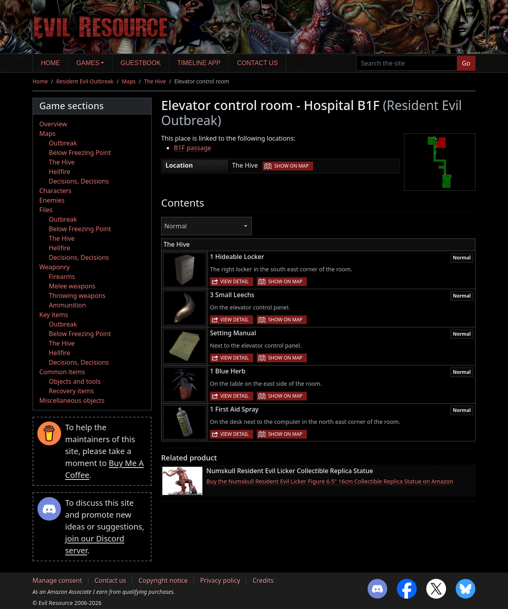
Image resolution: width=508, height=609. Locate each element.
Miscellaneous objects (71, 400)
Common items (62, 371)
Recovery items (71, 391)
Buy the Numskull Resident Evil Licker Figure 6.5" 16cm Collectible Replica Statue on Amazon (329, 481)
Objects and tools (75, 381)
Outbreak (63, 143)
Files (45, 209)
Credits (262, 580)
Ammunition (67, 305)
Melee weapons (72, 286)
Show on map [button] (291, 165)
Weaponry (54, 267)
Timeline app (199, 63)
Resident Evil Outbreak (85, 81)
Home (50, 63)
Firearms (62, 276)
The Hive (155, 81)
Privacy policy (220, 580)
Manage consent (57, 580)
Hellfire (59, 171)
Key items (53, 314)
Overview (53, 124)
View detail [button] (234, 281)
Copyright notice (163, 580)
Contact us (257, 63)
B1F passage (192, 147)
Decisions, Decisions (79, 181)
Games (88, 63)
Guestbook (141, 63)
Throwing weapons (77, 295)
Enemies (52, 200)
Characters (55, 190)
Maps (129, 81)
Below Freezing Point (80, 152)
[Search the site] (406, 63)
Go (466, 63)
